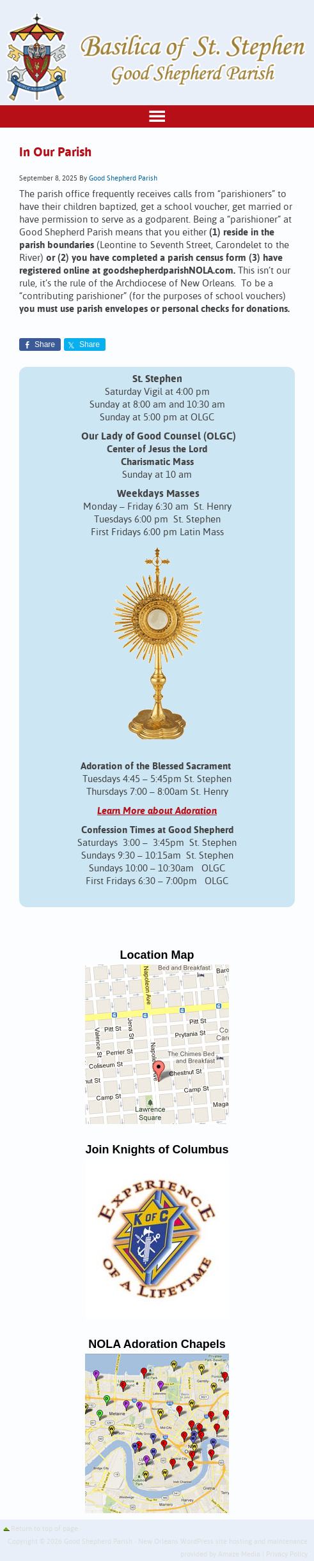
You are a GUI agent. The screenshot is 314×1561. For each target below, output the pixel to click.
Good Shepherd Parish (123, 178)
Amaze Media (239, 1554)
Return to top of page (44, 1529)
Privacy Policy (287, 1554)
